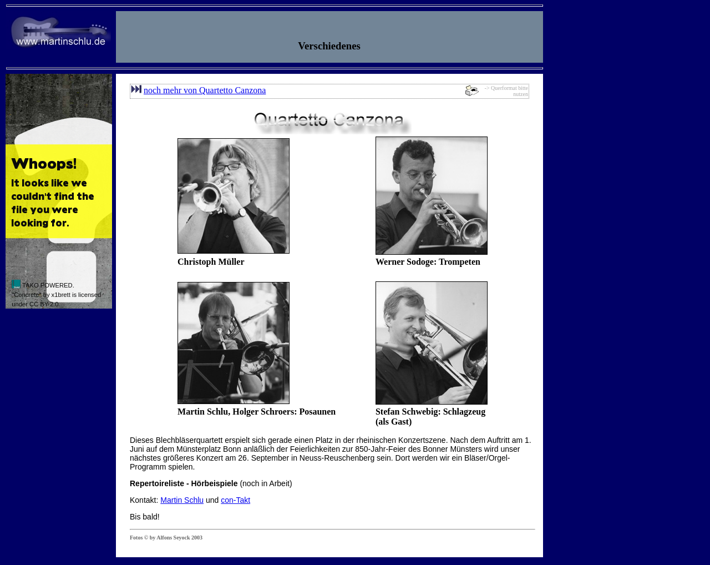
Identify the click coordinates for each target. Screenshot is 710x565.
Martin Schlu (182, 500)
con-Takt (235, 500)
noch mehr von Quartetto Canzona (205, 90)
